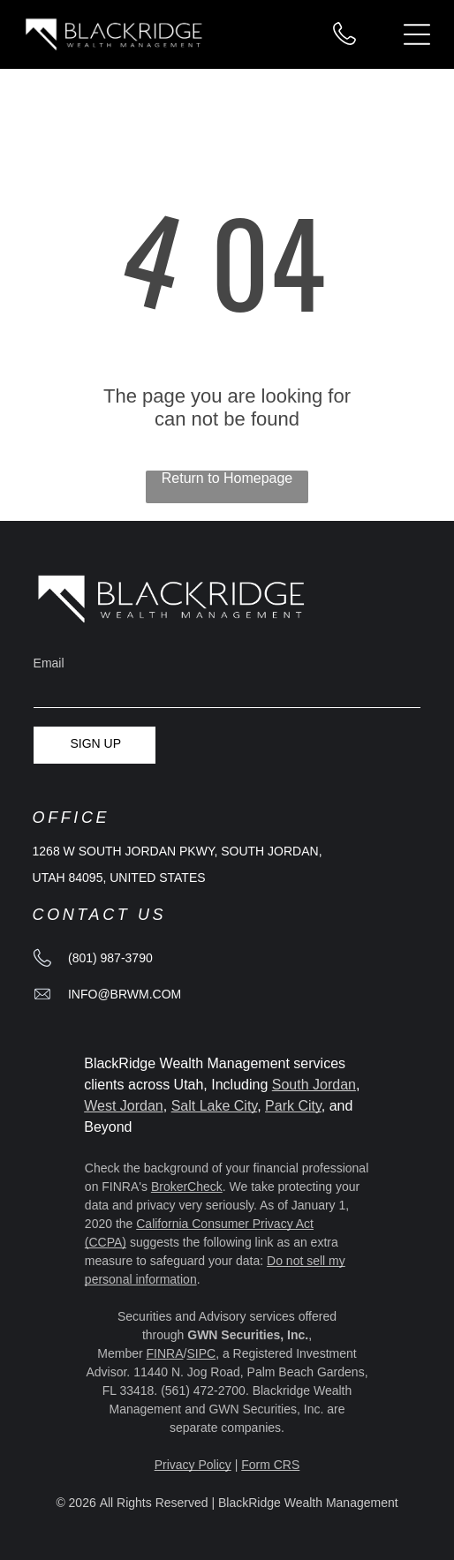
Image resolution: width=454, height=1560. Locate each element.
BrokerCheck (187, 1186)
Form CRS (270, 1465)
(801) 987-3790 (110, 958)
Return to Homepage (227, 478)
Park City (293, 1105)
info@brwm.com (124, 994)
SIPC (201, 1353)
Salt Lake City (214, 1105)
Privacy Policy (193, 1465)
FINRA (165, 1353)
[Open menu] (417, 34)
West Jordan (123, 1105)
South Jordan (314, 1084)
